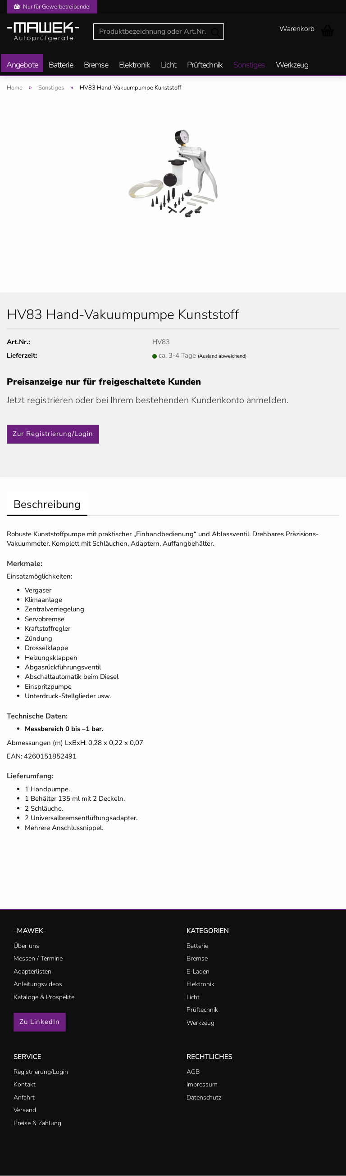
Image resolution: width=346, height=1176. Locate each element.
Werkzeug (292, 65)
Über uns (26, 946)
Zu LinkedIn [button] (39, 1021)
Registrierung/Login (41, 1072)
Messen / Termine (38, 958)
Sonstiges (249, 65)
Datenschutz (204, 1097)
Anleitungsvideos (38, 984)
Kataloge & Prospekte (44, 997)
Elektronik (134, 65)
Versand (25, 1110)
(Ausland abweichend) (222, 356)
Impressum (202, 1084)
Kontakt (25, 1084)
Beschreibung (47, 504)
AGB (193, 1072)
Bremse (96, 65)
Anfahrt (24, 1097)
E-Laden (198, 971)
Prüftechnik (205, 65)
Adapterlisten (32, 971)
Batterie (61, 65)
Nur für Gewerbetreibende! (52, 7)
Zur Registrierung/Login (53, 433)
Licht (168, 65)
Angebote (22, 65)
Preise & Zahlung (37, 1123)
